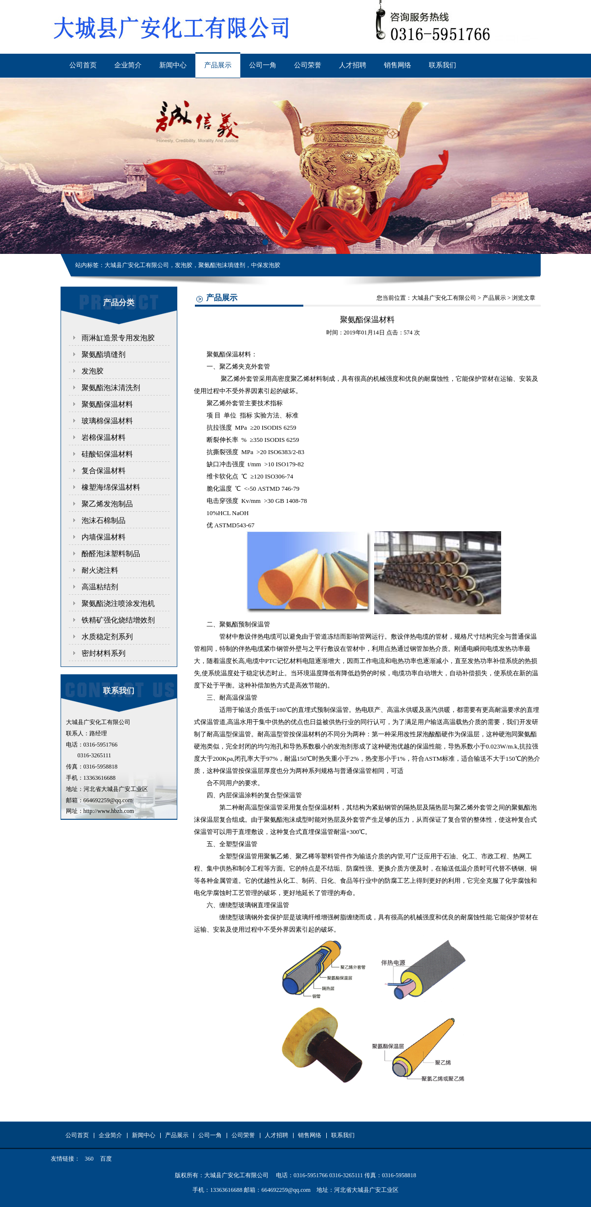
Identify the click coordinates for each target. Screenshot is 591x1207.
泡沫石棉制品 (104, 520)
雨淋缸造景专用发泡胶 (118, 338)
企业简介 (128, 65)
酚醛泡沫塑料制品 (111, 554)
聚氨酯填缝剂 (104, 354)
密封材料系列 (104, 653)
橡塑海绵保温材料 (111, 487)
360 (89, 1158)
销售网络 (397, 65)
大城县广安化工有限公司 (444, 297)
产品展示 (218, 65)
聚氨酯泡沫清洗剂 (111, 388)
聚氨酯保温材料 (107, 404)
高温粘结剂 (100, 587)
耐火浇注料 (100, 570)
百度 (106, 1158)
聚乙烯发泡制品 (107, 504)
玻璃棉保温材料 (107, 421)
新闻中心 (173, 65)
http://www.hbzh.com (109, 811)
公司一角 (262, 65)
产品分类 (118, 302)
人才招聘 (352, 65)
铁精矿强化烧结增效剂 (118, 620)
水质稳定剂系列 (107, 637)
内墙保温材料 (104, 537)
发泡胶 (93, 371)
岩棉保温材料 (104, 437)
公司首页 (83, 65)
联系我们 (442, 65)
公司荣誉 (307, 65)
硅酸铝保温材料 (107, 454)
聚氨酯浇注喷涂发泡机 (118, 603)
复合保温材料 (104, 471)
